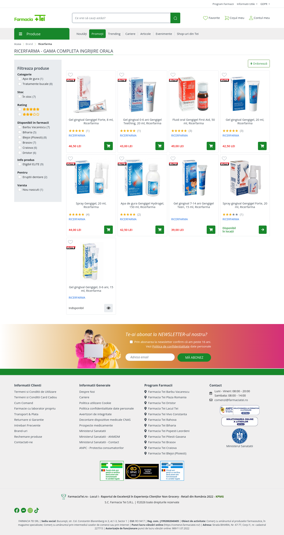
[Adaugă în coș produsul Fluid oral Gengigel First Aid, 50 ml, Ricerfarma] (211, 146)
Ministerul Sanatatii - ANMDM (99, 436)
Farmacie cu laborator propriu (35, 408)
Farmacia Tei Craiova (160, 448)
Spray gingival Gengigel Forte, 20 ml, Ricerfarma (245, 205)
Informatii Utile (246, 4)
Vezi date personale (178, 346)
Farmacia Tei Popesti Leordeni (167, 431)
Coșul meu (234, 17)
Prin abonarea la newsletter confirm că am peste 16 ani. (172, 342)
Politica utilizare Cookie (95, 403)
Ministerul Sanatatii (92, 431)
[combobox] (121, 18)
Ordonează (258, 63)
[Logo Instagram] (30, 510)
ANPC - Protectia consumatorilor (101, 448)
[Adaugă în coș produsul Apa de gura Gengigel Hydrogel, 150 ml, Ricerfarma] (159, 230)
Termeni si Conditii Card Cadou (35, 397)
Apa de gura (32, 79)
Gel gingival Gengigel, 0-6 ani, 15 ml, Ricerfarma (91, 288)
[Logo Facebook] (16, 510)
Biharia (29, 132)
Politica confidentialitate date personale (106, 408)
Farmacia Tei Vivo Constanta (165, 414)
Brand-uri (20, 431)
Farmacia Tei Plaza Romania (165, 397)
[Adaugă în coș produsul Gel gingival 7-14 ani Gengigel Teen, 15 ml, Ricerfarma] (211, 230)
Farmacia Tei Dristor (160, 403)
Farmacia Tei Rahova (160, 420)
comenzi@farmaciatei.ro (231, 400)
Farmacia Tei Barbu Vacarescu (166, 392)
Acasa (17, 44)
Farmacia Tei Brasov (160, 442)
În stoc (29, 96)
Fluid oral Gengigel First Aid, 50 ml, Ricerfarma (194, 121)
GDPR (264, 4)
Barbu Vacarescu (36, 127)
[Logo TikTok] (36, 510)
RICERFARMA (77, 135)
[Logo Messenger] (23, 510)
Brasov (29, 142)
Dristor (29, 153)
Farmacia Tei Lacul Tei (161, 408)
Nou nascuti (32, 189)
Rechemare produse (28, 436)
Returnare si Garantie (29, 420)
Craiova (29, 148)
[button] (263, 230)
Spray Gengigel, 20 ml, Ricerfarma (91, 205)
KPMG (220, 496)
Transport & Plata (26, 414)
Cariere (84, 397)
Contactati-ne (23, 442)
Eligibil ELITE (33, 164)
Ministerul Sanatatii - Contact (99, 442)
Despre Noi (87, 392)
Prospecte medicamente (96, 425)
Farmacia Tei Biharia (160, 425)
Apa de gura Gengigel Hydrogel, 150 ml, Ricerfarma (142, 205)
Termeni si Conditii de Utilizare (35, 392)
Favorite (211, 18)
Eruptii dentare (34, 177)
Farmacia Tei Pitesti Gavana (165, 436)
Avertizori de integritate (95, 414)
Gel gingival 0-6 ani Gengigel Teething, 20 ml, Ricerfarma (142, 121)
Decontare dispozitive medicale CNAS (105, 420)
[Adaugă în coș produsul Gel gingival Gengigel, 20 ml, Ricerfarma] (262, 146)
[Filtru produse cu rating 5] (19, 109)
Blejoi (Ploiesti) (34, 137)
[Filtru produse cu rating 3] (19, 114)
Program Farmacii (223, 4)
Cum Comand (23, 403)
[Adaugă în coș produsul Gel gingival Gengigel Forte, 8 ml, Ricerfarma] (108, 146)
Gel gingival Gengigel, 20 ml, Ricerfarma (245, 121)
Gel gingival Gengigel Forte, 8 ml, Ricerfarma (91, 121)
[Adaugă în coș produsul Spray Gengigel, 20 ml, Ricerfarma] (108, 230)
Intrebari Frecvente (27, 425)
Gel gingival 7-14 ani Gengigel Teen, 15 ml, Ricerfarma (194, 205)
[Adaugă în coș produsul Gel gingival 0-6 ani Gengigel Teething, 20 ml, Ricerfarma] (159, 146)
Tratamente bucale (37, 84)
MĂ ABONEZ (194, 357)
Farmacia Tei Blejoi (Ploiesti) (165, 453)
